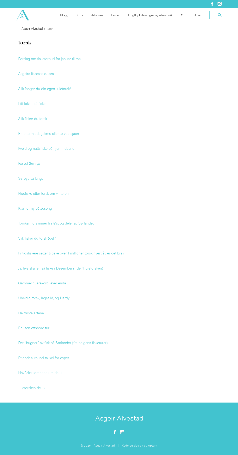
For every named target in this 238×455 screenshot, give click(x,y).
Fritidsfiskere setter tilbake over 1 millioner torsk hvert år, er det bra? (71, 252)
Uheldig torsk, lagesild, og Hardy (43, 297)
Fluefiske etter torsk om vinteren (43, 193)
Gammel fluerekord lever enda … (44, 282)
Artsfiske (97, 15)
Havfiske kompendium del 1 (40, 372)
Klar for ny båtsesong (35, 208)
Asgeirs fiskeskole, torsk (36, 73)
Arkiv (197, 15)
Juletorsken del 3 (31, 387)
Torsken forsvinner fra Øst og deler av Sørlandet (56, 223)
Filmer (115, 15)
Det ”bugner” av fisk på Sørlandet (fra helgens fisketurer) (63, 342)
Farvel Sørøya (29, 163)
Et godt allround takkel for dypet (43, 357)
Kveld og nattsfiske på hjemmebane (46, 148)
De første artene (31, 312)
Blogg (64, 15)
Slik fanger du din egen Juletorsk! (44, 88)
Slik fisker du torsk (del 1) (37, 238)
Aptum (152, 445)
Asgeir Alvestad (32, 28)
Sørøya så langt (30, 178)
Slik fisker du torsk (32, 118)
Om (183, 15)
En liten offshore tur (33, 327)
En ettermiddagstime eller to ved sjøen (48, 133)
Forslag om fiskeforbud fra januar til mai (49, 58)
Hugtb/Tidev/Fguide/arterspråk (150, 15)
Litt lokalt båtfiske (31, 103)
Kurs (80, 15)
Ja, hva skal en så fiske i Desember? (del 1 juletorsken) (60, 268)
